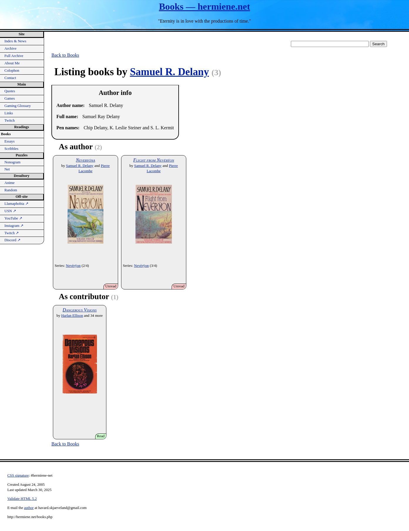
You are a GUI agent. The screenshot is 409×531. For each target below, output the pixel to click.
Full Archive (13, 56)
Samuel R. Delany (169, 72)
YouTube (13, 218)
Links (8, 113)
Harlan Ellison (72, 316)
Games (9, 98)
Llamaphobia (16, 204)
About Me (12, 63)
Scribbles (11, 149)
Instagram (14, 226)
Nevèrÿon (73, 266)
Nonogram (12, 162)
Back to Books (65, 55)
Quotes (9, 91)
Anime (9, 183)
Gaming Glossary (17, 106)
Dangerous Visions (80, 309)
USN (10, 211)
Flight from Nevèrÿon (153, 160)
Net (7, 169)
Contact (10, 78)
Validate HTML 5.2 (22, 499)
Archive (10, 48)
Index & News (15, 41)
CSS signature (18, 475)
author (29, 508)
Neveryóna (85, 160)
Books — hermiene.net (204, 6)
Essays (9, 141)
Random (10, 190)
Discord (12, 240)
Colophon (11, 70)
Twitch (9, 120)
